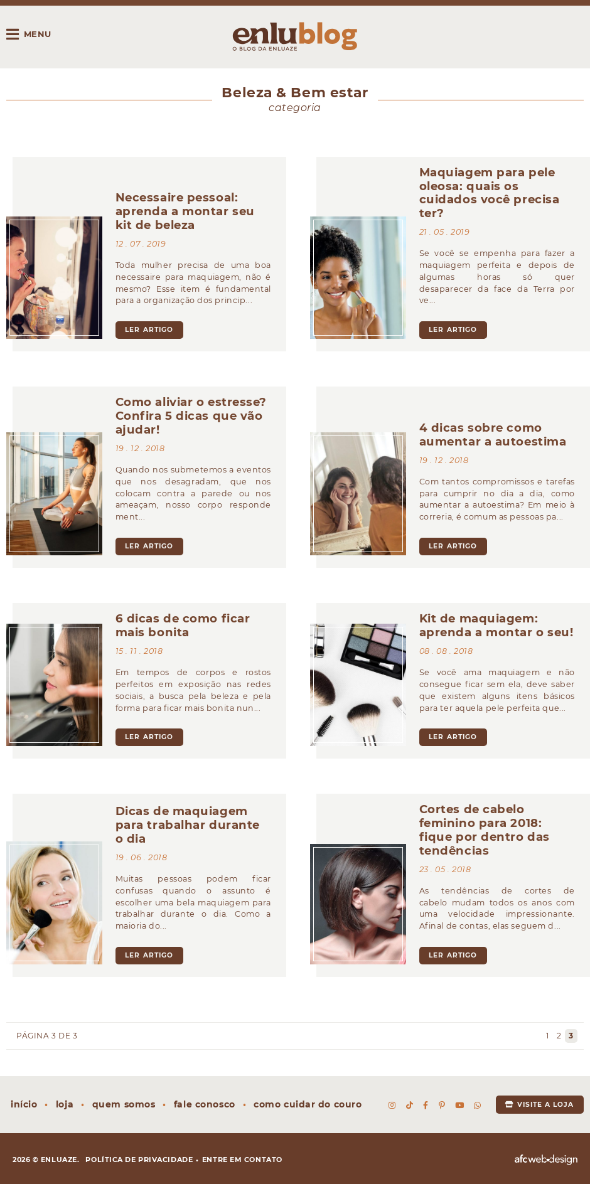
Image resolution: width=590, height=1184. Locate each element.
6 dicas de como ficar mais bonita (182, 625)
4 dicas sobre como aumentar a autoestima (493, 434)
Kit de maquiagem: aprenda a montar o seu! (496, 625)
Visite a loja (539, 1105)
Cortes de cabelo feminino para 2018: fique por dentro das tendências (484, 830)
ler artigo (149, 330)
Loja (64, 1104)
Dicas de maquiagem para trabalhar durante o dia (187, 825)
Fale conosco (204, 1104)
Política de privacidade (139, 1159)
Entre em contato (242, 1159)
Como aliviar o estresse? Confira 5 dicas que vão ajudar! (191, 416)
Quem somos (124, 1104)
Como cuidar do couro (308, 1104)
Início (24, 1104)
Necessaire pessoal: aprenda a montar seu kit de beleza (185, 211)
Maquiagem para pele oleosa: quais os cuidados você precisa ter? (489, 193)
